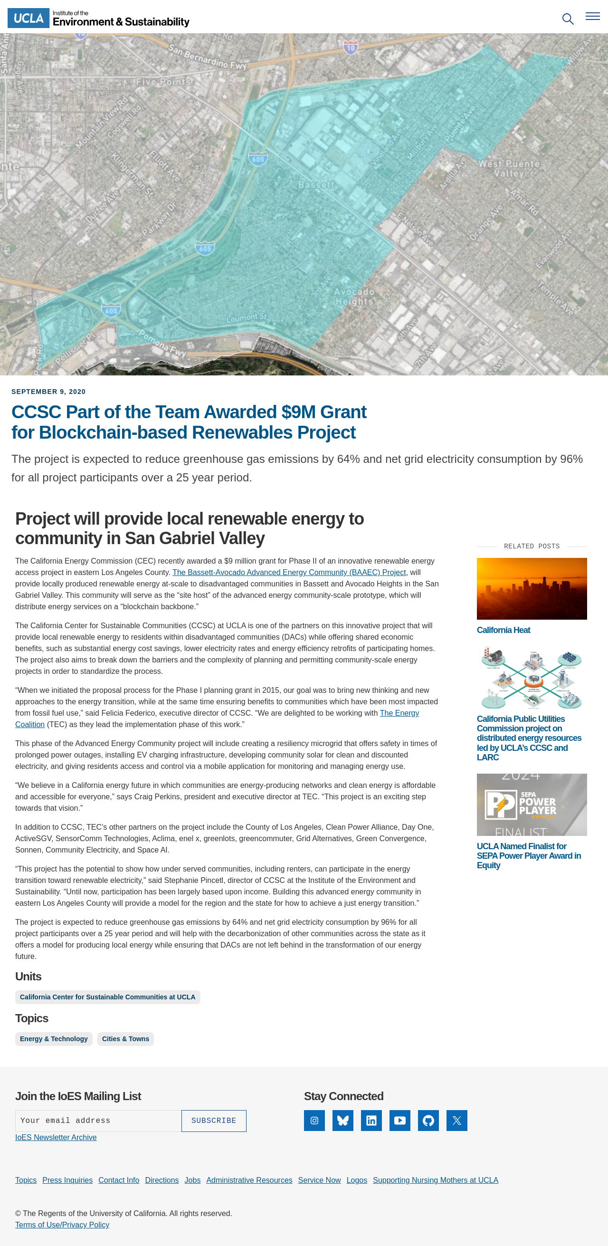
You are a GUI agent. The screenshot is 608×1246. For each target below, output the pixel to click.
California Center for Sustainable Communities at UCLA (108, 997)
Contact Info (118, 1180)
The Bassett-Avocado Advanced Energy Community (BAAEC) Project (289, 572)
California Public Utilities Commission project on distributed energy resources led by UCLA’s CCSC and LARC (529, 738)
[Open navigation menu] (592, 16)
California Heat (503, 630)
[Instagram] (314, 1120)
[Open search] (568, 20)
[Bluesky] (342, 1120)
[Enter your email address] (98, 1121)
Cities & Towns (125, 1039)
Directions (162, 1180)
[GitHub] (428, 1120)
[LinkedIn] (371, 1120)
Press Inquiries (67, 1180)
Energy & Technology (54, 1039)
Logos (357, 1180)
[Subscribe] (214, 1121)
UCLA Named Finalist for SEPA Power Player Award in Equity (529, 856)
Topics (26, 1180)
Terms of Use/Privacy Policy (62, 1225)
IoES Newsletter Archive (56, 1137)
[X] (456, 1120)
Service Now (319, 1180)
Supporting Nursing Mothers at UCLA (435, 1180)
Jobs (193, 1180)
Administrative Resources (249, 1180)
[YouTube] (400, 1120)
